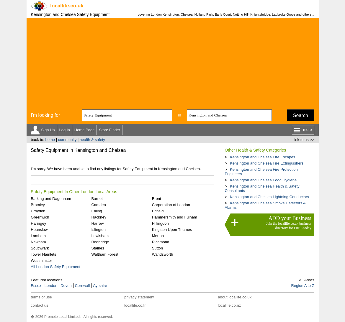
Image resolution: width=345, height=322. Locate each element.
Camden (98, 205)
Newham (38, 242)
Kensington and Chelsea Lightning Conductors (269, 197)
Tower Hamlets (43, 254)
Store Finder (109, 130)
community (67, 139)
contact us (39, 305)
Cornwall (82, 285)
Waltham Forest (104, 254)
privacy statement (139, 297)
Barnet (96, 198)
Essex (36, 285)
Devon (66, 285)
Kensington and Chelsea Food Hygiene (263, 180)
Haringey (38, 223)
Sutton (157, 248)
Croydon (38, 211)
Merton (158, 236)
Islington (98, 229)
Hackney (98, 217)
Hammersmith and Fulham (174, 217)
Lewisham (100, 236)
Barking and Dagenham (51, 198)
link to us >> (304, 139)
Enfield (158, 211)
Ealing (96, 211)
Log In (64, 130)
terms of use (41, 297)
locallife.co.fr (134, 305)
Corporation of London (171, 205)
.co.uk (66, 6)
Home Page (84, 130)
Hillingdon (160, 223)
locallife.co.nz (229, 305)
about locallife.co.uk (234, 297)
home (50, 139)
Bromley (38, 205)
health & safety (92, 139)
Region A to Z (302, 285)
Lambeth (38, 236)
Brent (156, 198)
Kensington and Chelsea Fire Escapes (262, 157)
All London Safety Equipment (55, 266)
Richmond (160, 242)
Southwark (40, 248)
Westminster (41, 260)
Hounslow (39, 229)
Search (300, 115)
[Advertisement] (172, 62)
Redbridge (100, 242)
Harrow (97, 223)
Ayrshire (100, 285)
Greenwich (40, 217)
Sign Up (48, 130)
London (51, 285)
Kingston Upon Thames (172, 229)
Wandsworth (162, 254)
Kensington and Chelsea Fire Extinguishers (266, 163)
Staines (97, 248)
